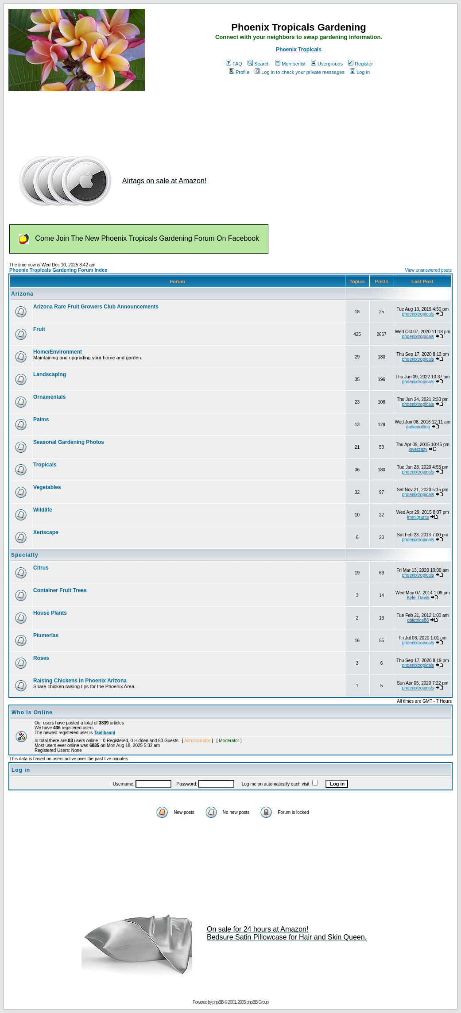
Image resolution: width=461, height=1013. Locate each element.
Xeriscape (45, 532)
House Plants (50, 613)
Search (259, 63)
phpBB (218, 1002)
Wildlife (42, 510)
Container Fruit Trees (60, 590)
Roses (41, 658)
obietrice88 (418, 620)
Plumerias (45, 635)
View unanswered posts (428, 270)
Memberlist (290, 63)
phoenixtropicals (418, 314)
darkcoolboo (418, 426)
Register (360, 63)
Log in (360, 72)
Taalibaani (104, 732)
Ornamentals (49, 397)
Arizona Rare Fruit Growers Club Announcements (96, 307)
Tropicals (45, 465)
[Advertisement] (169, 119)
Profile (239, 72)
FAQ (234, 63)
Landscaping (49, 374)
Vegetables (47, 487)
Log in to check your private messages (300, 72)
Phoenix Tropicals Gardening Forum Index (58, 270)
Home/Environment (57, 352)
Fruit (39, 329)
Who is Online (32, 712)
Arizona (22, 294)
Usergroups (327, 63)
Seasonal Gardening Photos (68, 442)
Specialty (25, 555)
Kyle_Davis (418, 597)
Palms (41, 419)
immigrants (418, 517)
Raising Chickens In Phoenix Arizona (80, 681)
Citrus (41, 568)
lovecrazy (418, 449)
